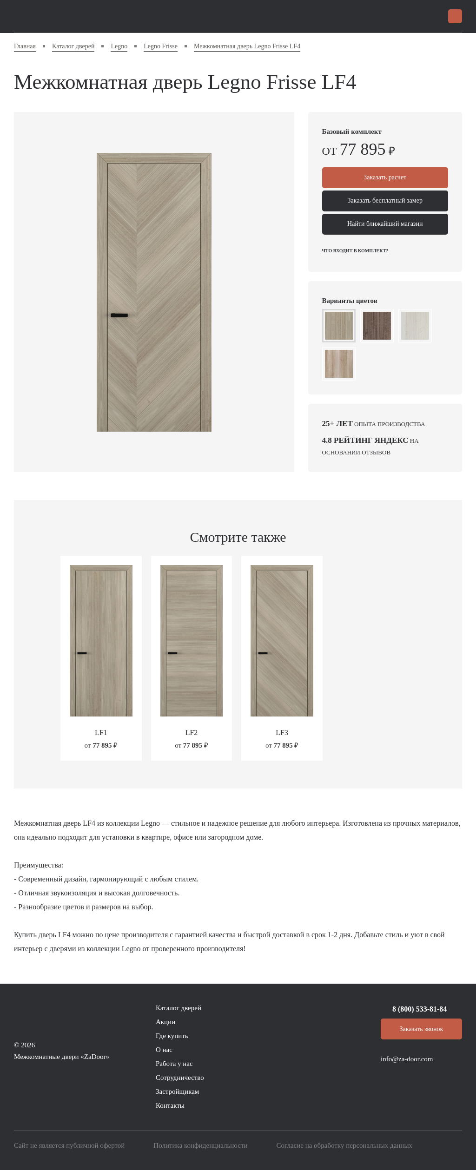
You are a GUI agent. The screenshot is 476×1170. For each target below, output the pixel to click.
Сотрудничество (180, 1077)
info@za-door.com (407, 1059)
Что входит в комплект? (355, 250)
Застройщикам (177, 1091)
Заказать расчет (385, 177)
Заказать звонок (421, 1028)
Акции (165, 1021)
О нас (164, 1049)
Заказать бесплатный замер (385, 200)
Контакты (170, 1105)
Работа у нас (174, 1063)
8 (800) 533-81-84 (419, 1009)
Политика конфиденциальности (200, 1145)
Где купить (172, 1035)
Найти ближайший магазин (385, 224)
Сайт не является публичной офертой (69, 1145)
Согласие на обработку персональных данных (344, 1145)
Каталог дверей (178, 1008)
